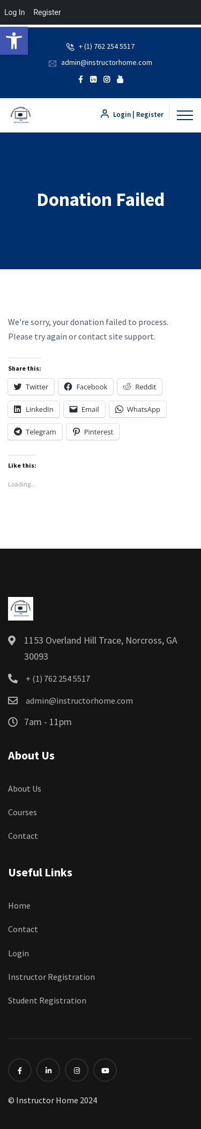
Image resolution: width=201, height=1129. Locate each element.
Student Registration (47, 1000)
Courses (22, 812)
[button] (14, 41)
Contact (23, 835)
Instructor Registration (51, 976)
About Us (24, 788)
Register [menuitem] (47, 12)
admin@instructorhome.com (106, 62)
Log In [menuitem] (14, 12)
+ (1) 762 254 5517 (107, 46)
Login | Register (131, 114)
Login (18, 953)
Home (19, 905)
